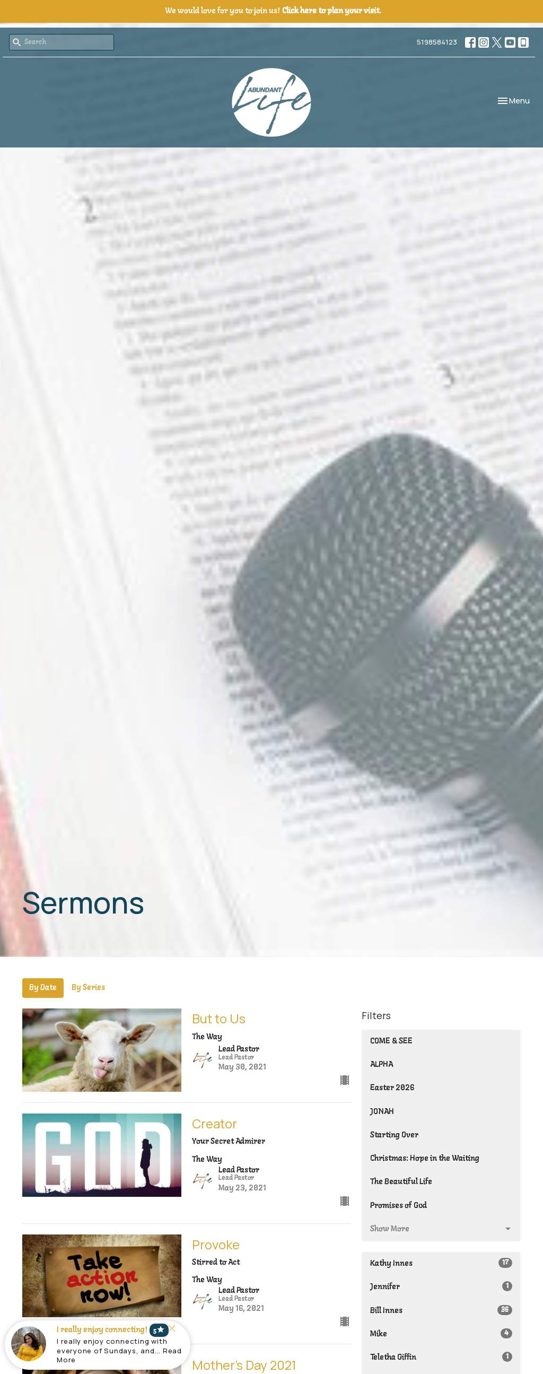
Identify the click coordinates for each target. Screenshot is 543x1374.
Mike (441, 1333)
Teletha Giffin (441, 1357)
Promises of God (398, 1206)
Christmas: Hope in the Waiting (424, 1158)
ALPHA (381, 1064)
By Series (88, 988)
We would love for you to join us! (273, 11)
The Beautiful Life (401, 1182)
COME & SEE (391, 1041)
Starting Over (394, 1135)
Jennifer (441, 1286)
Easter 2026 (392, 1088)
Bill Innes (441, 1310)
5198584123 (437, 42)
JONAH (382, 1112)
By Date (43, 988)
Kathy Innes (441, 1263)
